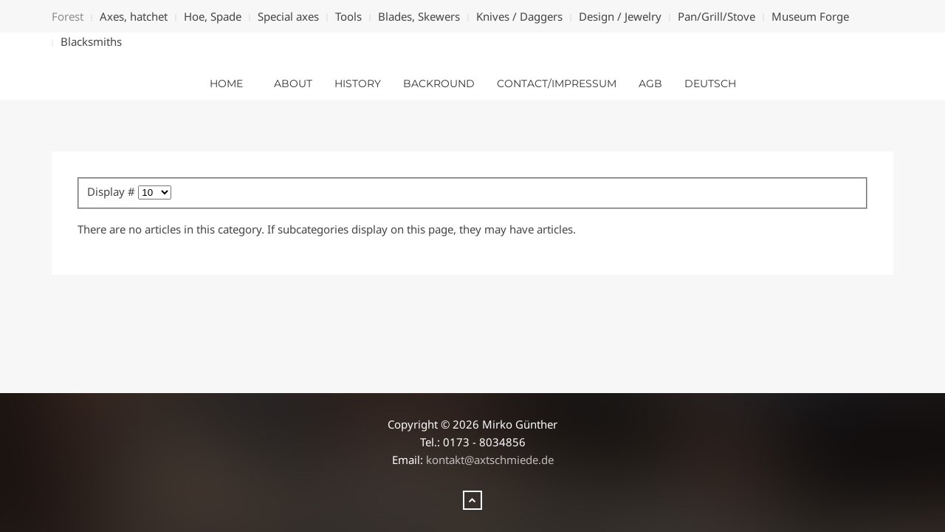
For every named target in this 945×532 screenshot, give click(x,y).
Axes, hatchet (134, 16)
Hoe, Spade (212, 16)
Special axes (288, 16)
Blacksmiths (91, 41)
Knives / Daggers (519, 16)
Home (226, 83)
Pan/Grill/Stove (716, 16)
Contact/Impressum (556, 83)
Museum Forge (810, 16)
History (357, 83)
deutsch (710, 83)
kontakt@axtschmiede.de (490, 459)
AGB (650, 83)
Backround (439, 83)
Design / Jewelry (620, 16)
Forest (67, 16)
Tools (348, 16)
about (293, 83)
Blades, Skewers (419, 16)
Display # (112, 191)
